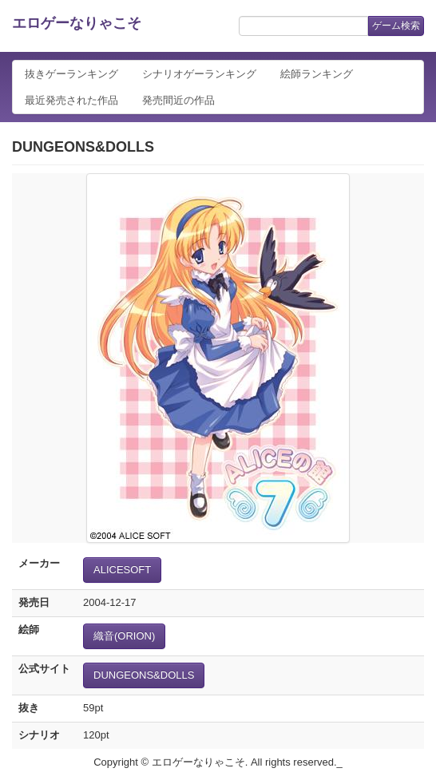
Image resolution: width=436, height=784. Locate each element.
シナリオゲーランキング (199, 74)
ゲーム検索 (396, 25)
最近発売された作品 (71, 100)
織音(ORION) (124, 636)
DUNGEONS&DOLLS (143, 675)
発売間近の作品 (178, 100)
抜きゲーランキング (71, 74)
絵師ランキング (316, 74)
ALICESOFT (122, 570)
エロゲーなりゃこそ (76, 23)
